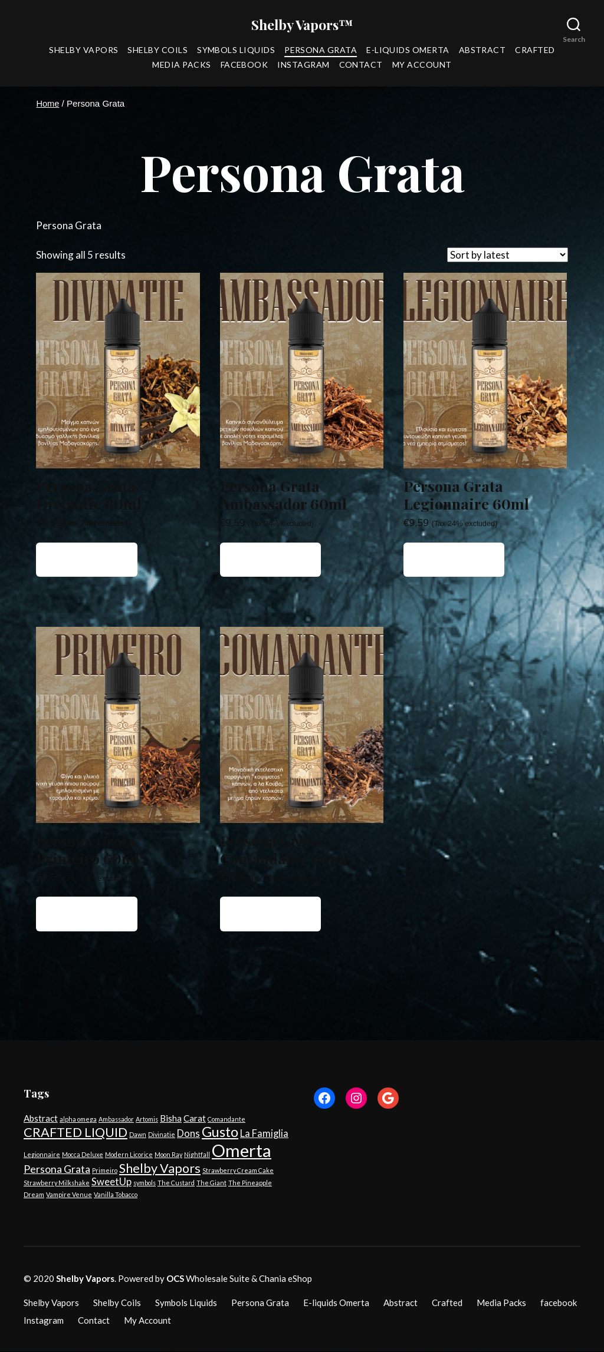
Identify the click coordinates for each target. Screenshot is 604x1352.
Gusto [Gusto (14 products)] (220, 1132)
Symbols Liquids (236, 50)
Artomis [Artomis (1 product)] (147, 1119)
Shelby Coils (157, 50)
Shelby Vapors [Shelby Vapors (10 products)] (160, 1168)
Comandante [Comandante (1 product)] (226, 1119)
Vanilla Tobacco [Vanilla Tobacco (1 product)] (115, 1195)
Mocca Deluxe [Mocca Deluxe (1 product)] (82, 1155)
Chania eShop (285, 1279)
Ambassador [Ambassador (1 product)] (116, 1119)
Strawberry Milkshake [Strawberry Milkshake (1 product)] (57, 1183)
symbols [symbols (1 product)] (144, 1183)
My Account (422, 65)
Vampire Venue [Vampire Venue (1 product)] (69, 1195)
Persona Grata (320, 50)
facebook (244, 65)
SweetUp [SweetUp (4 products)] (111, 1182)
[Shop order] (507, 255)
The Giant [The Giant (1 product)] (211, 1183)
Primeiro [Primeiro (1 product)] (104, 1171)
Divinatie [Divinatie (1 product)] (161, 1135)
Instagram (303, 65)
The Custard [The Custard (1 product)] (176, 1183)
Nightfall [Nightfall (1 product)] (197, 1155)
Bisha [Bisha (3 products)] (171, 1118)
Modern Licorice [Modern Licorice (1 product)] (129, 1155)
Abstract (482, 50)
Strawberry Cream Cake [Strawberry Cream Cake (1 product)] (238, 1171)
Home (48, 104)
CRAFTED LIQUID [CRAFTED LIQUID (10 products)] (75, 1133)
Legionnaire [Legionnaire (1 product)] (42, 1155)
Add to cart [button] (87, 560)
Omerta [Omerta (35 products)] (241, 1151)
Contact (361, 65)
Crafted (534, 50)
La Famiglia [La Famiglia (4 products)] (264, 1134)
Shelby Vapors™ (302, 25)
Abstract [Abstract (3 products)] (41, 1118)
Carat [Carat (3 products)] (194, 1118)
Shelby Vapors (83, 50)
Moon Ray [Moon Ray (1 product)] (168, 1155)
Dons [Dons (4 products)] (188, 1134)
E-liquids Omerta (407, 50)
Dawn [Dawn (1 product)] (137, 1135)
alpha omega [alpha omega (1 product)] (78, 1119)
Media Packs (181, 65)
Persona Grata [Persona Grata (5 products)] (57, 1169)
